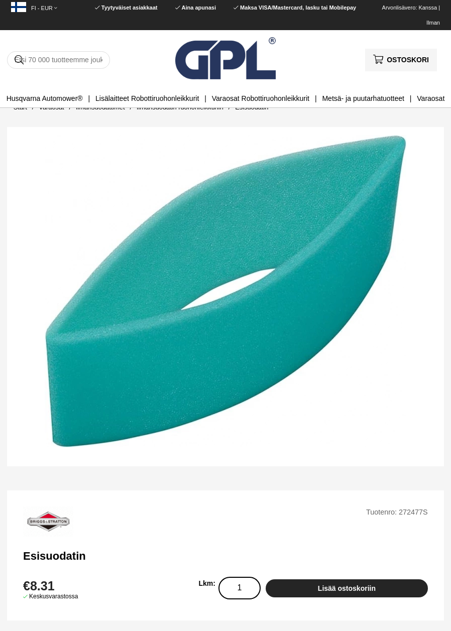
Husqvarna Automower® (45, 98)
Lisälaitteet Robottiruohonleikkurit (147, 98)
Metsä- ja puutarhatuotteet (363, 98)
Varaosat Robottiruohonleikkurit (260, 98)
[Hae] (58, 60)
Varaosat (430, 98)
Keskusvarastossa (53, 596)
